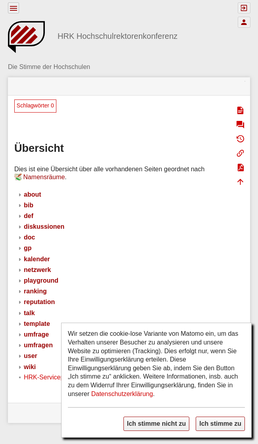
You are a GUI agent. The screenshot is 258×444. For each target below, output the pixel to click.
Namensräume (44, 177)
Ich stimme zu (220, 423)
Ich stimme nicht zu (156, 423)
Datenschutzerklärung (122, 393)
